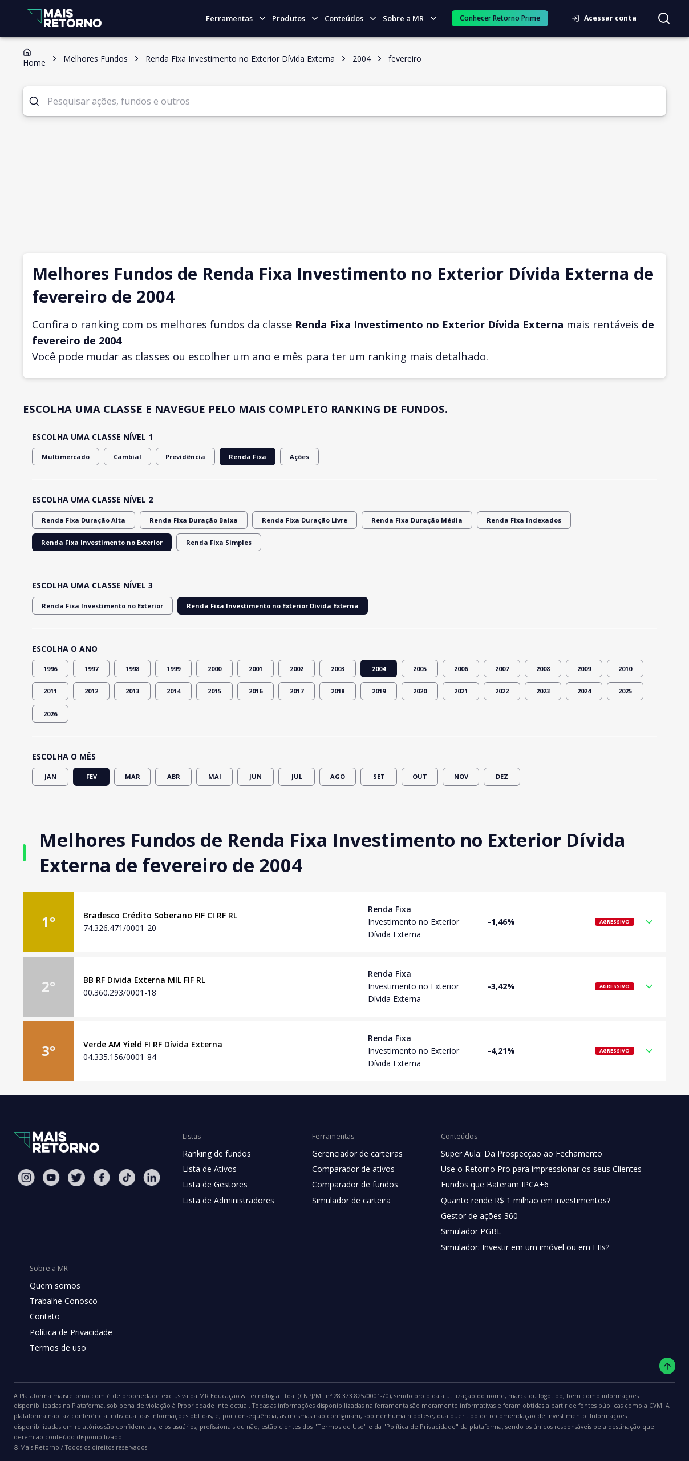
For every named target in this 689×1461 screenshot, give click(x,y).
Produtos (298, 18)
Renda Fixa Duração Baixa (178, 520)
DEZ (502, 776)
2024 (584, 691)
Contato (44, 1316)
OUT (419, 776)
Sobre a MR (413, 18)
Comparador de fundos (348, 1184)
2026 (50, 713)
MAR (132, 776)
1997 (91, 668)
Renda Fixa (230, 456)
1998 (132, 668)
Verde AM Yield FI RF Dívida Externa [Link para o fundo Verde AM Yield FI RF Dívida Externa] (151, 1044)
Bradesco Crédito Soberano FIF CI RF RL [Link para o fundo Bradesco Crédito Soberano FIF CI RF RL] (161, 915)
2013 (132, 691)
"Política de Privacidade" (109, 1426)
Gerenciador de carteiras (351, 1153)
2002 (296, 668)
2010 (625, 668)
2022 (502, 691)
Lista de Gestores (214, 1184)
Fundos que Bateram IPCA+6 (485, 1184)
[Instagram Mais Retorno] (26, 1177)
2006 (461, 668)
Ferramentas (240, 18)
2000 (214, 668)
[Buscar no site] (663, 18)
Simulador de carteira (345, 1200)
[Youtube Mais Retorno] (51, 1177)
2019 (378, 691)
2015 (214, 691)
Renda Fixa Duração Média (383, 520)
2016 (255, 691)
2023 (543, 691)
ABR (173, 776)
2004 (378, 668)
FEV (91, 776)
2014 (173, 691)
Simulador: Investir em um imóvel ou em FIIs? (514, 1247)
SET (378, 776)
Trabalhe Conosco (62, 1301)
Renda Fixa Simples (71, 542)
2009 (584, 668)
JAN (50, 776)
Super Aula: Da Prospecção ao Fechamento (511, 1153)
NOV (461, 776)
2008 (543, 668)
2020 (419, 691)
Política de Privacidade (70, 1332)
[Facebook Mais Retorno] (101, 1177)
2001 (255, 668)
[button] (344, 922)
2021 (461, 691)
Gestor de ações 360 (470, 1216)
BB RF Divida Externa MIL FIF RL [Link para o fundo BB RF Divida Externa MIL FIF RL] (145, 980)
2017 (296, 691)
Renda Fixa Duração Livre (280, 520)
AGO (337, 776)
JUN (255, 776)
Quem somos (53, 1285)
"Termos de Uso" (37, 1426)
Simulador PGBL (463, 1231)
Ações (279, 456)
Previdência (172, 456)
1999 (173, 668)
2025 (625, 691)
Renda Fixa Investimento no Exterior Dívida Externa (251, 606)
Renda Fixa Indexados (479, 520)
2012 (91, 691)
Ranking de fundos (216, 1153)
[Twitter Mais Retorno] (76, 1177)
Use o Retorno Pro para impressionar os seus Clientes (530, 1169)
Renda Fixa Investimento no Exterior (591, 520)
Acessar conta (607, 18)
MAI (214, 776)
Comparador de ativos (346, 1169)
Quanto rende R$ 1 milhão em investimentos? (514, 1200)
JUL (296, 776)
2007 (502, 668)
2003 (337, 668)
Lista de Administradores (226, 1200)
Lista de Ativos (208, 1169)
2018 (337, 691)
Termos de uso (56, 1347)
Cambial (119, 456)
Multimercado (62, 456)
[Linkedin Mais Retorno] (151, 1177)
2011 (50, 691)
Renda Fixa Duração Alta (78, 520)
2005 (419, 668)
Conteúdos (354, 18)
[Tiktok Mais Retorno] (126, 1177)
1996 (50, 668)
